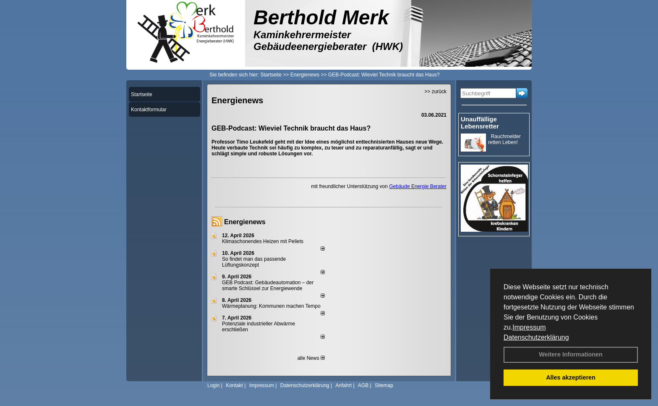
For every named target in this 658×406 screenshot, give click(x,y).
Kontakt (234, 385)
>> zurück (435, 91)
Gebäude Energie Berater (417, 186)
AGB (363, 385)
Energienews (245, 221)
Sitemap (384, 385)
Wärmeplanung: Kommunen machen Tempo (271, 306)
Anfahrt (343, 385)
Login (213, 385)
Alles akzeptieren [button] (570, 377)
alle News (311, 358)
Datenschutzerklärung (536, 337)
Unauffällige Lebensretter (480, 122)
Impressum (529, 327)
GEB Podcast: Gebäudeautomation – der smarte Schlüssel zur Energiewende (267, 285)
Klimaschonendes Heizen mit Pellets (262, 241)
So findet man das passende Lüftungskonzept (254, 262)
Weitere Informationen (571, 354)
